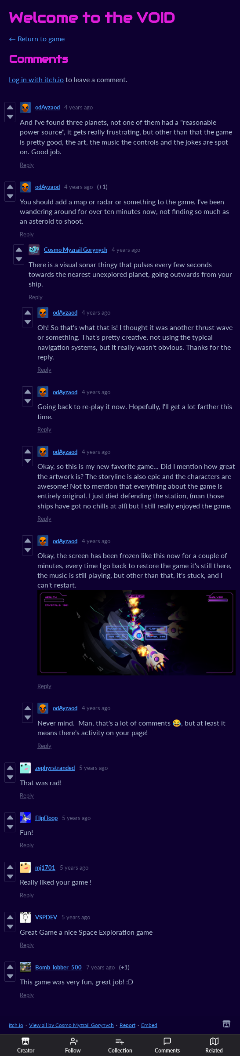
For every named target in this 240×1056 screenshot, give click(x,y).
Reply (27, 164)
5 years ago (93, 767)
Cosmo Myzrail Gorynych (75, 249)
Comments (167, 1045)
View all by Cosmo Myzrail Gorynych (71, 1025)
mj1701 (45, 867)
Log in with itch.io (36, 79)
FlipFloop (46, 817)
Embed (149, 1025)
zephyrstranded (55, 767)
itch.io (16, 1025)
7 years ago (100, 967)
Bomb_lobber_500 (58, 967)
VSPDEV (46, 917)
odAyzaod (47, 107)
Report (127, 1025)
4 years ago (78, 107)
